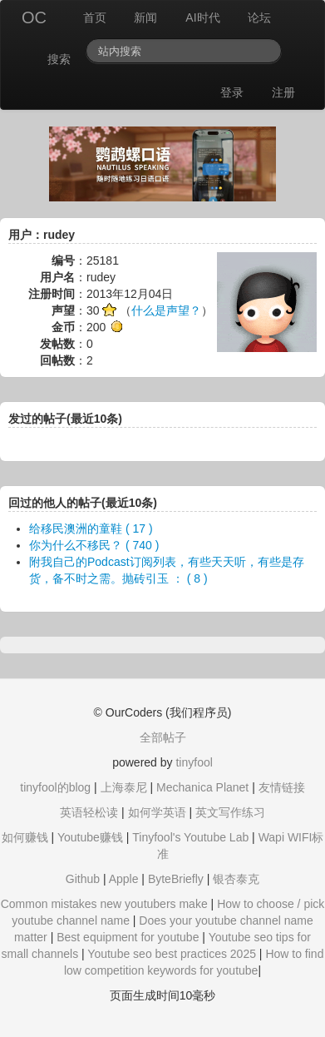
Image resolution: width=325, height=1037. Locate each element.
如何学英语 (157, 812)
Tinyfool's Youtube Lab (190, 837)
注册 (283, 92)
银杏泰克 (236, 879)
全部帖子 (163, 737)
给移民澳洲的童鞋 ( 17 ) (91, 528)
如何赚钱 (25, 837)
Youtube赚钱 (90, 837)
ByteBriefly (176, 879)
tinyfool (193, 762)
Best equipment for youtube (128, 937)
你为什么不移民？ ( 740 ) (94, 545)
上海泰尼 (124, 787)
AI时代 (202, 17)
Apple (124, 879)
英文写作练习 (230, 812)
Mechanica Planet (202, 787)
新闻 (145, 17)
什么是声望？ (166, 310)
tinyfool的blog (55, 787)
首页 (94, 17)
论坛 (259, 17)
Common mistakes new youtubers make (104, 903)
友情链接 (282, 787)
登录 (232, 92)
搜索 (59, 59)
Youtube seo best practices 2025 (171, 953)
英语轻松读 (89, 812)
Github (83, 879)
